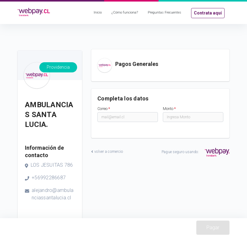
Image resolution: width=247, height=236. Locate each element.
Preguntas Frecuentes (164, 12)
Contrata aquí (208, 12)
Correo (103, 109)
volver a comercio (107, 151)
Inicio (98, 12)
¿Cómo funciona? (125, 12)
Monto (169, 109)
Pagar (212, 227)
